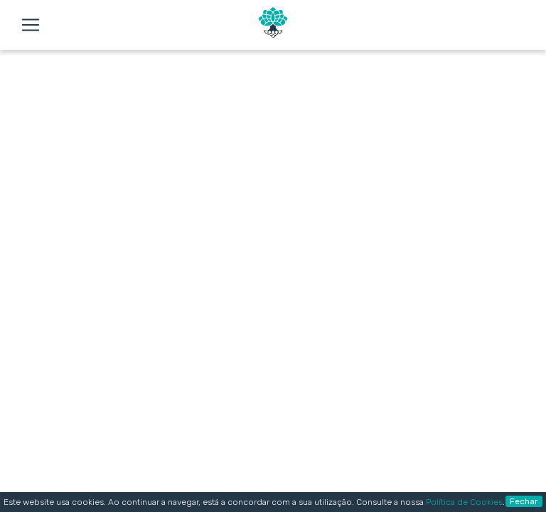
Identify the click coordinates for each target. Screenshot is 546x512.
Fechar (524, 501)
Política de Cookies (464, 502)
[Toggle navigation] (30, 24)
